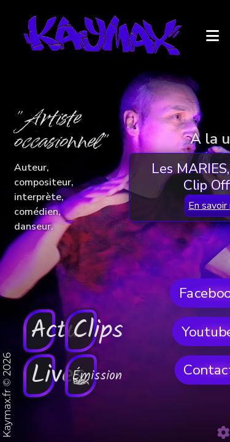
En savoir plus (115, 370)
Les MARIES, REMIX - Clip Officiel (115, 349)
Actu (67, 293)
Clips (163, 293)
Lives (67, 414)
